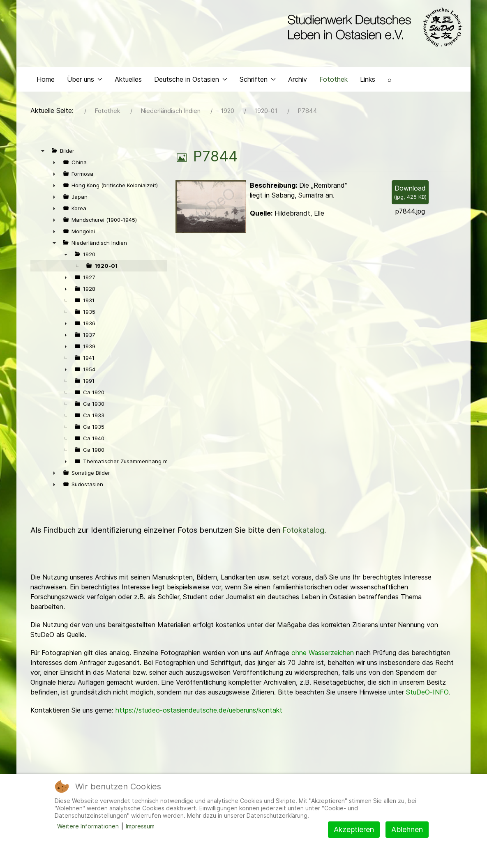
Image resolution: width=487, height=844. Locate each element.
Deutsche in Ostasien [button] (190, 84)
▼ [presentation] (42, 156)
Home (46, 84)
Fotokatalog (303, 535)
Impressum (140, 826)
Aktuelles (128, 84)
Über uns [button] (84, 84)
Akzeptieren (354, 829)
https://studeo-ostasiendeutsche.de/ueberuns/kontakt (198, 716)
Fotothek (333, 84)
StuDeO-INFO (427, 698)
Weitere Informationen (88, 826)
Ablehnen (407, 829)
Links (367, 84)
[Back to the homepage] (373, 28)
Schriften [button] (258, 84)
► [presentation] (54, 168)
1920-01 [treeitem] (106, 271)
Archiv (297, 84)
